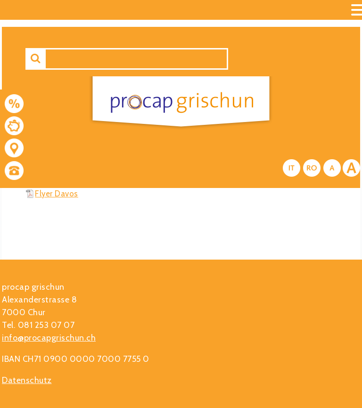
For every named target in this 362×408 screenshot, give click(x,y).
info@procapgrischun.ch (49, 338)
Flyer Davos (56, 193)
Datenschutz (27, 380)
